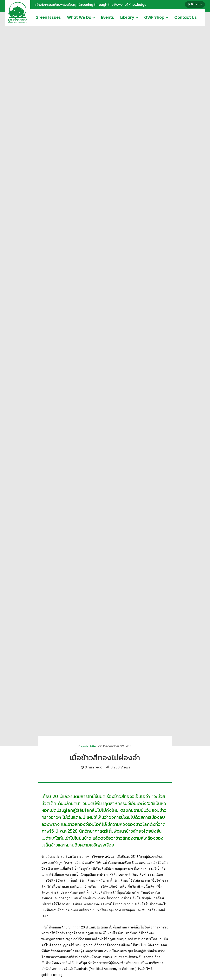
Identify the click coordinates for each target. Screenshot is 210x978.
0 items (196, 4)
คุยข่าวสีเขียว (89, 746)
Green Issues (48, 17)
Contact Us (185, 17)
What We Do (81, 17)
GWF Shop (156, 17)
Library (129, 17)
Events (107, 17)
